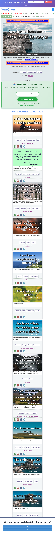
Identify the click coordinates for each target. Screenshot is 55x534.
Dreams (23, 75)
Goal (23, 145)
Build (36, 421)
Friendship (41, 16)
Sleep (27, 353)
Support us (5, 13)
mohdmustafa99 (31, 61)
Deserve (32, 353)
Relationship (35, 452)
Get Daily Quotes (27, 104)
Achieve (31, 421)
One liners (36, 350)
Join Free (48, 1)
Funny (27, 13)
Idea (28, 148)
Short (40, 75)
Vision (30, 217)
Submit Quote (7, 16)
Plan (32, 148)
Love (38, 13)
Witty (32, 13)
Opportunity (36, 214)
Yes (27, 526)
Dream (31, 79)
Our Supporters (17, 13)
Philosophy (32, 75)
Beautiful (20, 421)
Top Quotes (26, 16)
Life (38, 145)
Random (17, 16)
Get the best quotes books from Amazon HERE (27, 21)
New (33, 16)
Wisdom (45, 13)
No (27, 529)
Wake (30, 456)
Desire (17, 214)
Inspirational (31, 145)
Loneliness (30, 179)
